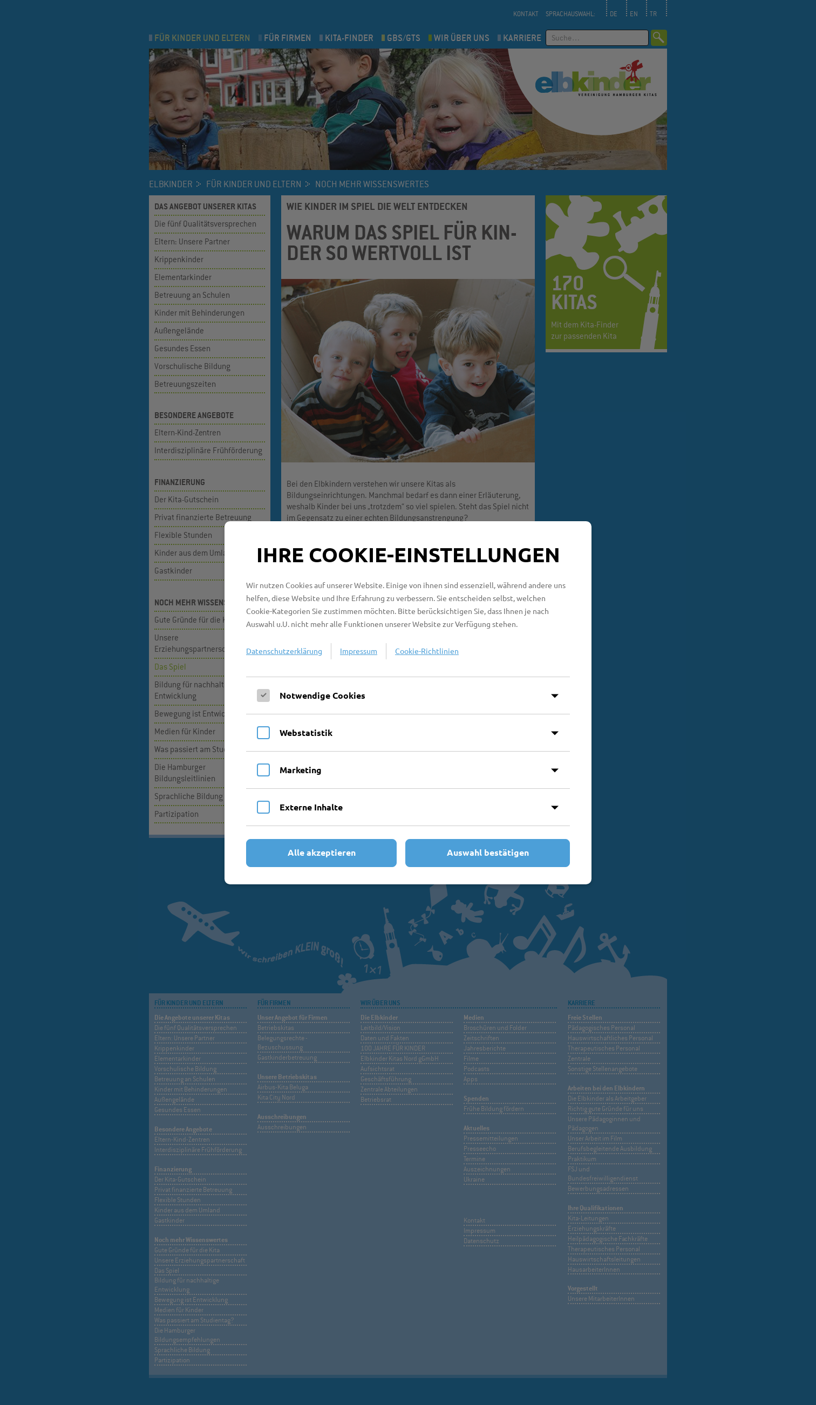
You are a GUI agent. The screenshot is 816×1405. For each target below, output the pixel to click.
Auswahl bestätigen (488, 852)
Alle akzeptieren (322, 852)
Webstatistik (306, 732)
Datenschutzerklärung (284, 651)
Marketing (301, 769)
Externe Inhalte (311, 807)
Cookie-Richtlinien (427, 651)
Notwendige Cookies (322, 695)
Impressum (358, 651)
